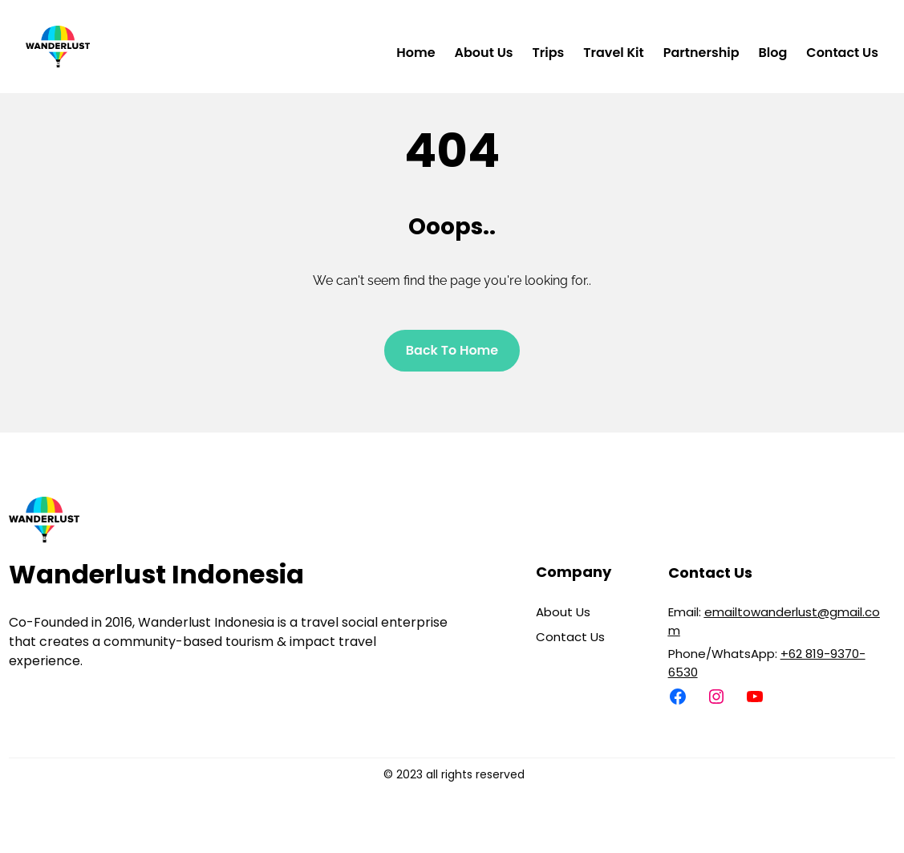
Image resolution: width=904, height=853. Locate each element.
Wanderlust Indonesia (156, 574)
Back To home (452, 350)
